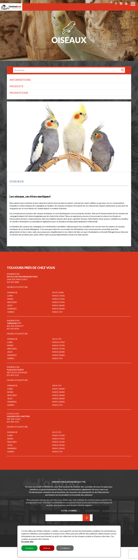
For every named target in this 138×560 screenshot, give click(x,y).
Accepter (29, 548)
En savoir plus (27, 541)
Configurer (65, 548)
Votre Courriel (69, 510)
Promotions (19, 92)
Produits (16, 86)
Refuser (47, 548)
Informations (20, 79)
